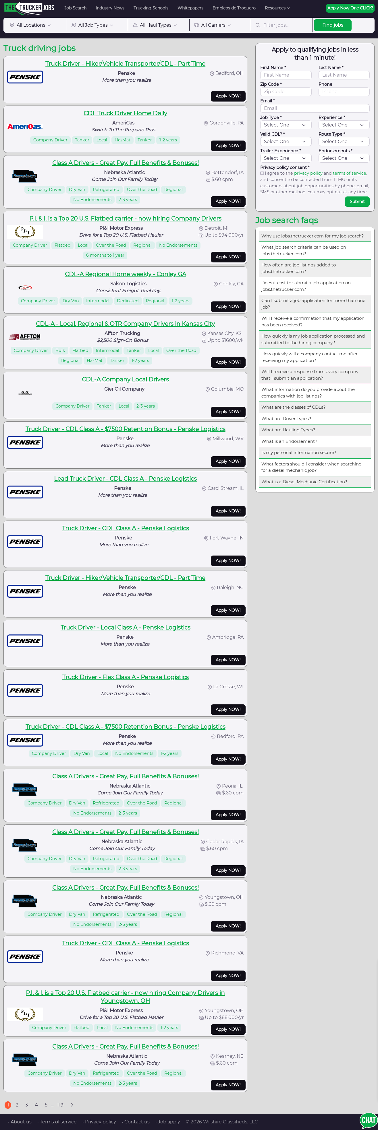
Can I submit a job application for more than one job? (313, 304)
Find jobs (332, 25)
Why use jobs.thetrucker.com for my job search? (312, 236)
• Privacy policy (99, 1122)
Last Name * (331, 67)
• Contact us (136, 1122)
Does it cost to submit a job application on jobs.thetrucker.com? (306, 286)
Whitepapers (190, 8)
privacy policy (308, 173)
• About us (20, 1122)
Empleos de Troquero (234, 8)
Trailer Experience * (280, 150)
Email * (267, 101)
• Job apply (167, 1122)
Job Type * (271, 117)
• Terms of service (57, 1122)
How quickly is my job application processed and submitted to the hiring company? (313, 339)
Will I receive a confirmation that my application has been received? (313, 321)
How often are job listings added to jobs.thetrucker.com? (298, 268)
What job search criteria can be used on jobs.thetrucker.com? (303, 250)
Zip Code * (271, 84)
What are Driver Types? (286, 418)
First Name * (273, 67)
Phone (325, 84)
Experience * (332, 117)
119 (60, 1105)
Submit (357, 201)
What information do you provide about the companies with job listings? (308, 393)
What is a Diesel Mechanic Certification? (304, 481)
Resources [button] (275, 8)
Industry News (110, 8)
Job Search (75, 8)
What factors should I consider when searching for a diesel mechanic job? (311, 467)
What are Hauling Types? (288, 429)
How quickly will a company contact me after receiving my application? (309, 357)
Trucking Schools (151, 8)
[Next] (72, 1105)
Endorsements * (335, 150)
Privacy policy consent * (285, 167)
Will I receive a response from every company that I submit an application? (309, 375)
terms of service (349, 173)
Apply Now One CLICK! (350, 8)
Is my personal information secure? (298, 452)
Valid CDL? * (272, 134)
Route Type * (332, 134)
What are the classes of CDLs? (293, 407)
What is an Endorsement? (289, 441)
